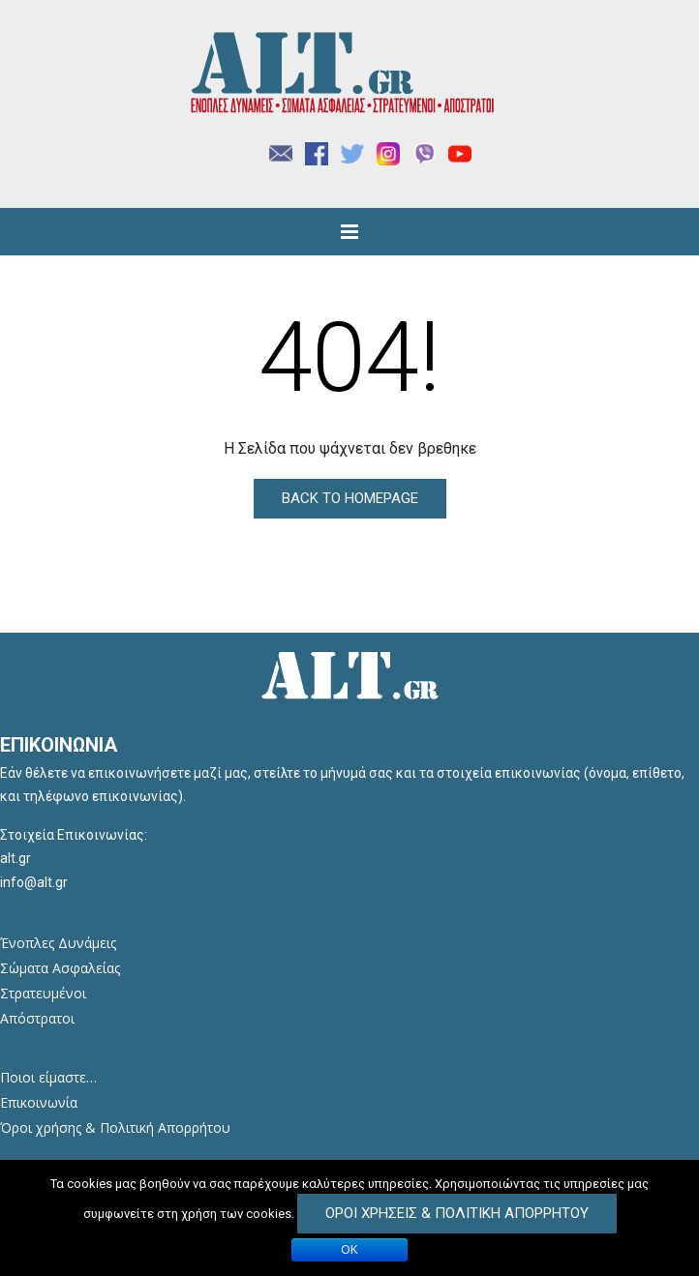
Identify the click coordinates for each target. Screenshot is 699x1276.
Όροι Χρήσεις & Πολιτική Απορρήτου (457, 1213)
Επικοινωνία (38, 1102)
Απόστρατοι (37, 1018)
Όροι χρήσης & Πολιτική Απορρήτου (115, 1127)
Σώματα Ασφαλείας (60, 968)
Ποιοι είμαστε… (48, 1077)
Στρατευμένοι (43, 993)
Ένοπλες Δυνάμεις (58, 943)
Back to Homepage (350, 498)
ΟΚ (349, 1250)
